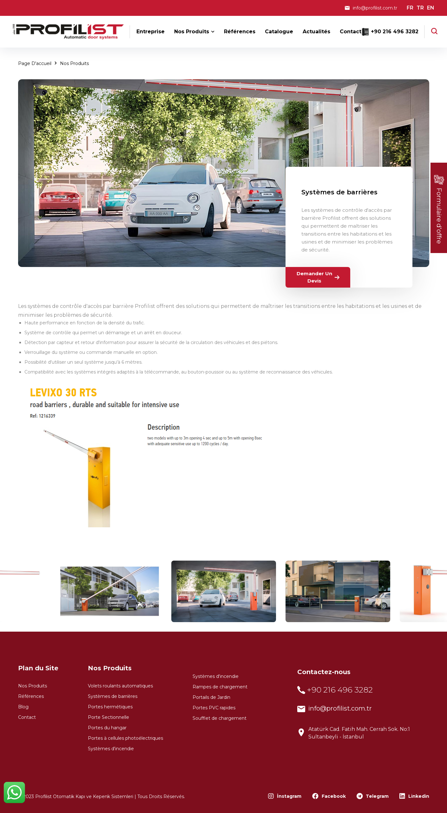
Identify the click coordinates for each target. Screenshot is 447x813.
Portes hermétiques (110, 707)
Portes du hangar (107, 728)
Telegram (373, 796)
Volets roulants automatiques (120, 686)
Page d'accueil (34, 63)
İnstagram (284, 796)
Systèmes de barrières (339, 192)
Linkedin (414, 796)
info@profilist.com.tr (375, 8)
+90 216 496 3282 (394, 32)
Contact (27, 717)
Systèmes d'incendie (111, 748)
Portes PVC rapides (214, 708)
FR (410, 7)
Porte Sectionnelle (108, 717)
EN (430, 7)
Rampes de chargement (220, 687)
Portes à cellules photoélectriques (125, 738)
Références (31, 696)
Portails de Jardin (211, 697)
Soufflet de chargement (220, 718)
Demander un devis (319, 277)
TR (420, 7)
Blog (23, 707)
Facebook (329, 796)
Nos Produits (74, 63)
